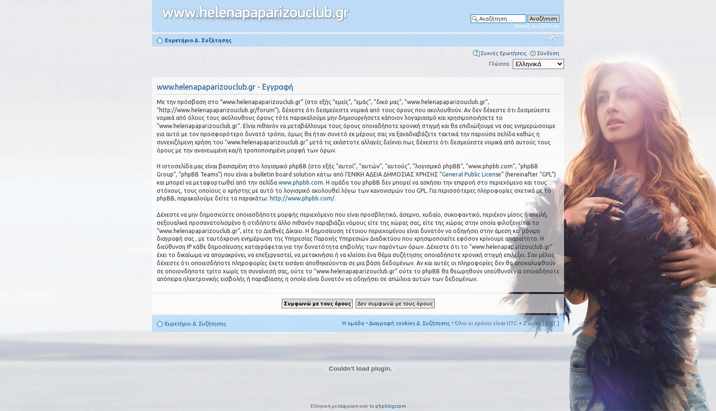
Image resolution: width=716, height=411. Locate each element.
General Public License (471, 174)
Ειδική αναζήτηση (537, 26)
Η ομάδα (353, 323)
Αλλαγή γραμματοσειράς (552, 38)
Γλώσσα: (499, 64)
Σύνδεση (548, 53)
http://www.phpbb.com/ (302, 198)
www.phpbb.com (300, 182)
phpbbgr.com (390, 406)
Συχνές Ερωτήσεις (504, 53)
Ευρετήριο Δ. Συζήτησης (198, 40)
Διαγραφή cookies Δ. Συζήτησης (409, 323)
